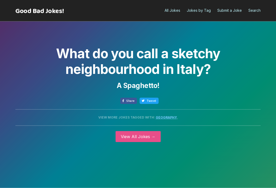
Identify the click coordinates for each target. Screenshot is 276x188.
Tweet (149, 101)
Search (254, 10)
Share (128, 101)
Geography (166, 117)
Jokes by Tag (199, 10)
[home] (39, 11)
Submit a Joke (229, 10)
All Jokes (172, 10)
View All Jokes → (138, 136)
